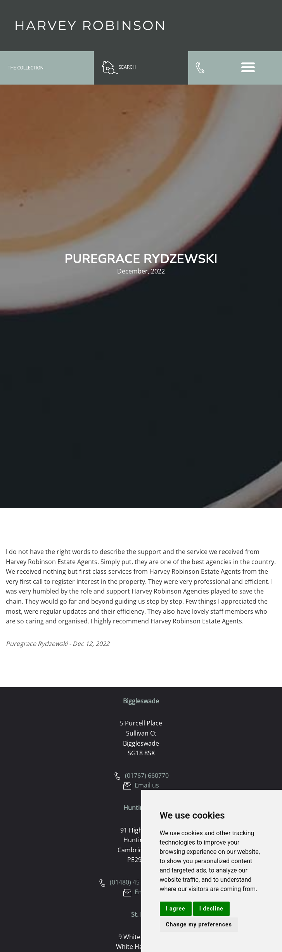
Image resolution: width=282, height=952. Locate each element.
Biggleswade (141, 701)
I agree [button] (175, 908)
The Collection (25, 68)
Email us (141, 785)
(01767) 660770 (141, 775)
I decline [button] (211, 908)
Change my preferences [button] (199, 924)
